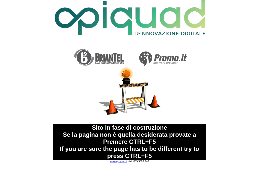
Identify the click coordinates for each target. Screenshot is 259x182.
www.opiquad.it (118, 161)
